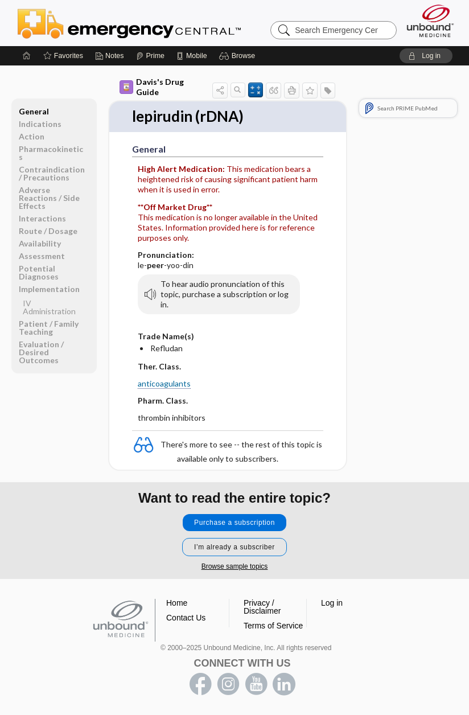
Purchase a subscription (234, 523)
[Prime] (150, 55)
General (34, 111)
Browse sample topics (234, 566)
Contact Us (185, 617)
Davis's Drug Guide (152, 87)
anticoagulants (164, 383)
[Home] (27, 55)
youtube (256, 684)
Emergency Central (159, 23)
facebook (200, 684)
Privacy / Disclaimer (262, 606)
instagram (228, 684)
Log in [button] (332, 602)
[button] (238, 55)
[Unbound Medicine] (430, 21)
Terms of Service (273, 625)
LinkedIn (284, 684)
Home (176, 602)
